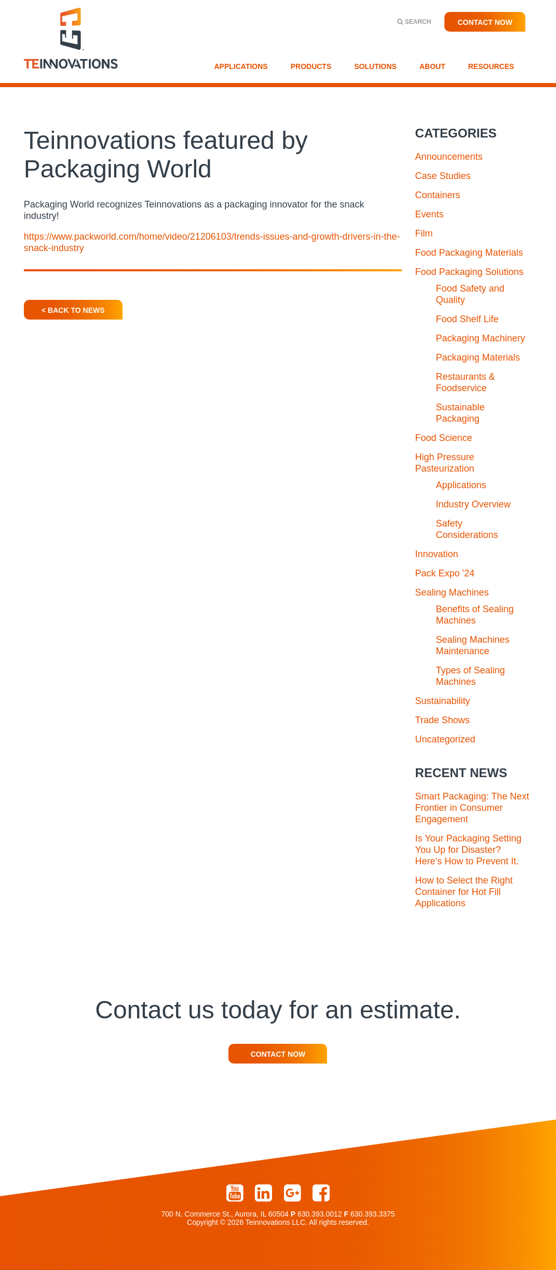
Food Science (443, 438)
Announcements (449, 156)
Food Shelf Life (467, 319)
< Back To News (73, 310)
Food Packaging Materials (469, 252)
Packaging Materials (478, 357)
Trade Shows (442, 720)
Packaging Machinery (480, 338)
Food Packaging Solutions (469, 272)
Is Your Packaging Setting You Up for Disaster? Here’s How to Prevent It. (468, 849)
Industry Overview (473, 504)
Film (424, 233)
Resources (491, 66)
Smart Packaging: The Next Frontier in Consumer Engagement (472, 807)
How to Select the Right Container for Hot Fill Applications (464, 891)
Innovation (436, 554)
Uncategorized (445, 739)
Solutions (375, 66)
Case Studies (443, 176)
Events (429, 214)
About (432, 66)
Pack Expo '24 (445, 573)
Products (311, 66)
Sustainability (442, 701)
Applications (241, 66)
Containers (437, 195)
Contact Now (484, 22)
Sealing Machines (452, 592)
